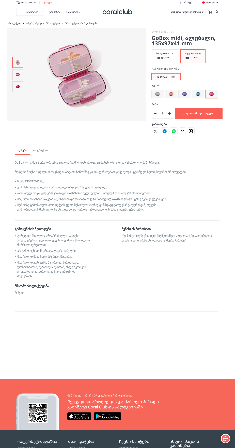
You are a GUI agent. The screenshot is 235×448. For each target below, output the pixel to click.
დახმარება (186, 2)
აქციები (47, 2)
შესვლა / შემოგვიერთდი (187, 11)
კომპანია (54, 11)
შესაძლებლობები (74, 12)
